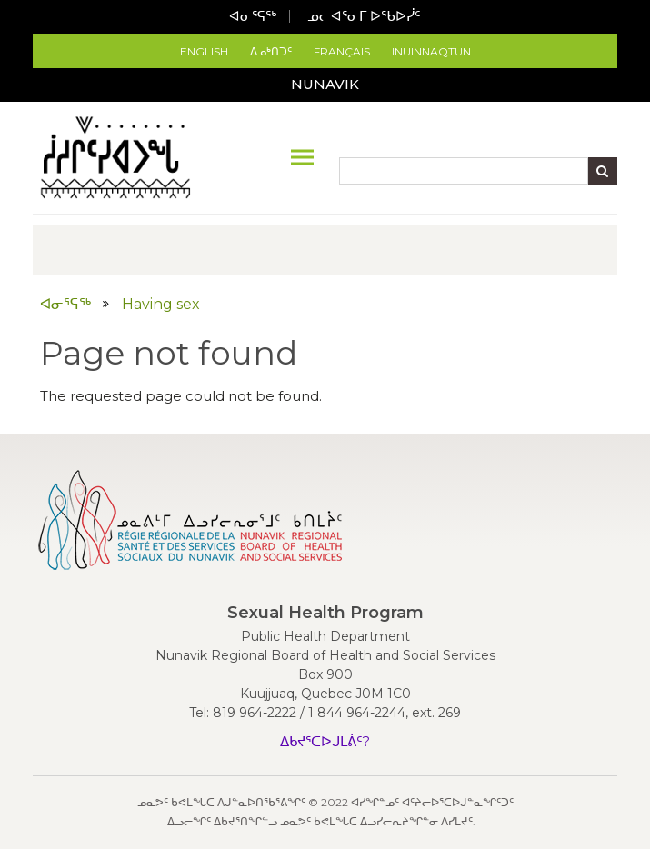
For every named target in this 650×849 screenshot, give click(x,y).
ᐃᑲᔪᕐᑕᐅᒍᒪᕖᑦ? (325, 741)
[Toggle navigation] (302, 158)
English (204, 51)
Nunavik (325, 84)
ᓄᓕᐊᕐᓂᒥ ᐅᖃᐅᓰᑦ (364, 16)
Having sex (161, 304)
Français (342, 51)
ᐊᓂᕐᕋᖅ (252, 16)
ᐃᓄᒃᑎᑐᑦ (271, 51)
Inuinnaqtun (431, 51)
